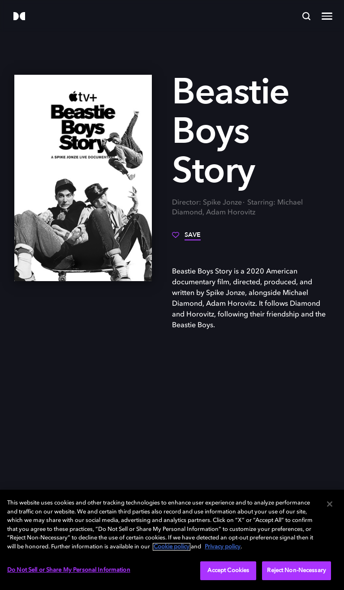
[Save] (186, 238)
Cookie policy (171, 547)
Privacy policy (223, 547)
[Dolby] (19, 17)
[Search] (306, 16)
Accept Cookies (228, 570)
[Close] (330, 504)
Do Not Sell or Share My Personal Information (68, 570)
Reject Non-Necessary (296, 570)
